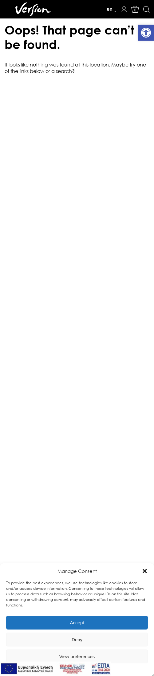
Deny (77, 639)
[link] (146, 33)
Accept (77, 622)
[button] (145, 571)
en (110, 9)
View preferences (77, 656)
